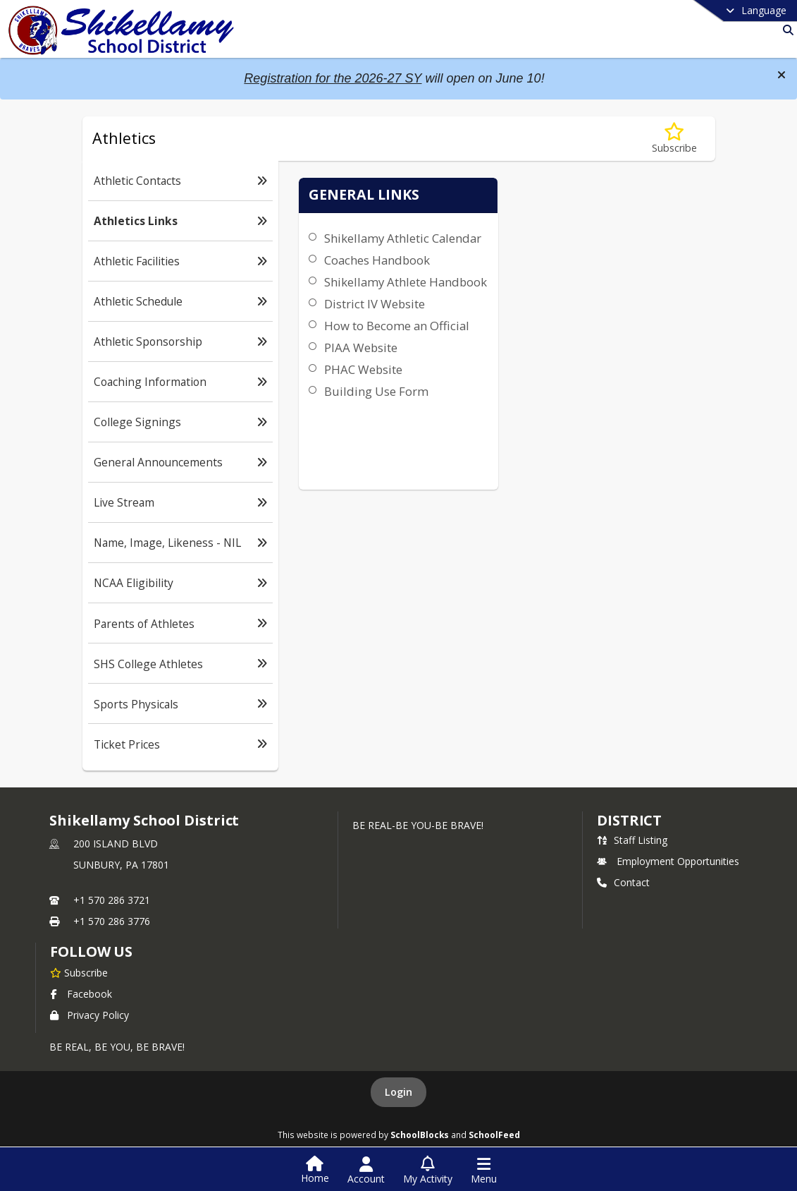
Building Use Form (373, 442)
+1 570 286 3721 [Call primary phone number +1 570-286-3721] (111, 900)
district (629, 820)
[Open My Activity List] (427, 1170)
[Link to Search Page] (785, 30)
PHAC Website (360, 420)
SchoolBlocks (419, 1134)
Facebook (81, 993)
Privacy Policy (89, 1015)
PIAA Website (358, 398)
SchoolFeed (494, 1134)
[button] (781, 74)
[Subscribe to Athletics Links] (674, 138)
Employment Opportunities (668, 861)
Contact (623, 882)
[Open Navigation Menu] (484, 1170)
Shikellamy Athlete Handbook (372, 307)
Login (398, 1092)
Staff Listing (632, 840)
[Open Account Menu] (366, 1170)
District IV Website (371, 338)
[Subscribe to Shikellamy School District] (79, 972)
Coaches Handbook (374, 277)
